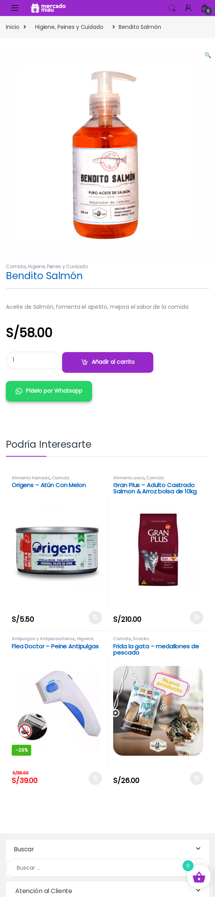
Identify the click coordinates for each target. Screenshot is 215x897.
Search (172, 8)
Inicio (13, 27)
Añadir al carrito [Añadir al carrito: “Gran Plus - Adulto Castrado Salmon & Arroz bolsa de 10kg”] (196, 617)
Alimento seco (128, 478)
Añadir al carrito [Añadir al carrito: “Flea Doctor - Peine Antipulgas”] (95, 778)
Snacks (141, 638)
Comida (16, 266)
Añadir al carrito (113, 362)
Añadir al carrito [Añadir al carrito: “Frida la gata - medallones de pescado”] (196, 778)
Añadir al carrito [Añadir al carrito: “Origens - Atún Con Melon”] (95, 617)
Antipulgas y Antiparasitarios (43, 638)
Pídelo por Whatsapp (54, 391)
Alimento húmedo (31, 478)
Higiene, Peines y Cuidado (69, 27)
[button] (207, 55)
